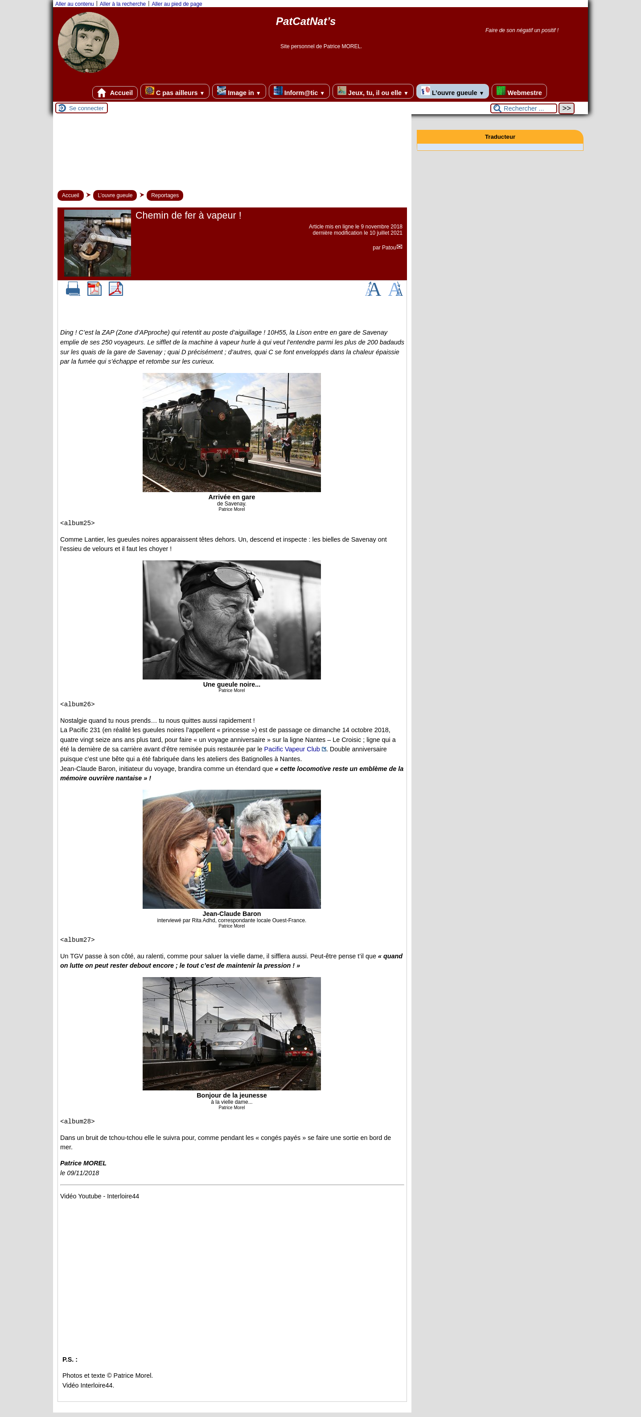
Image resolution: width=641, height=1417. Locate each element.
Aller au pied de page (177, 4)
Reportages (165, 195)
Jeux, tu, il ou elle (373, 91)
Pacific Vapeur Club (292, 749)
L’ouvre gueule (452, 91)
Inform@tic (299, 91)
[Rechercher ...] (523, 108)
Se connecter (86, 108)
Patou (389, 247)
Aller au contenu (74, 4)
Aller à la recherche (123, 4)
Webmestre (519, 91)
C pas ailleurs (175, 91)
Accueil (115, 92)
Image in (239, 91)
